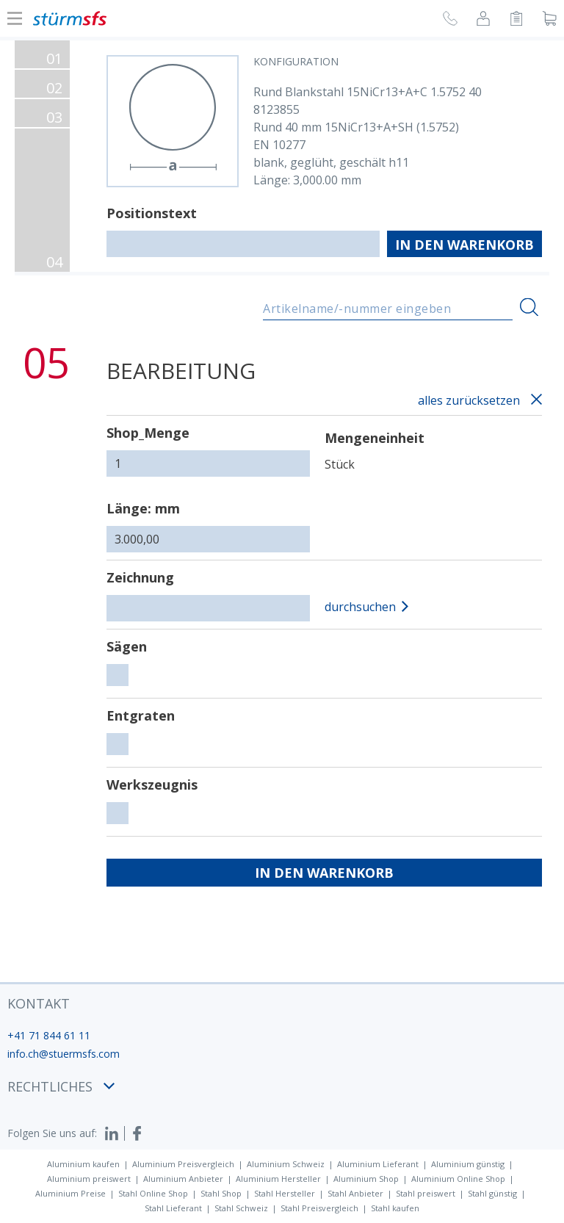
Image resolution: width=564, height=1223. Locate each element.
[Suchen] (529, 306)
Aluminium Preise (70, 1193)
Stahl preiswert (425, 1193)
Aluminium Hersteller (278, 1178)
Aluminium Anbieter (183, 1178)
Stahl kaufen (395, 1207)
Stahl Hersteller (284, 1193)
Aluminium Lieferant (378, 1163)
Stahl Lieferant (173, 1207)
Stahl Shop (221, 1193)
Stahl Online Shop (153, 1193)
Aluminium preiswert (89, 1178)
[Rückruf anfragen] (450, 20)
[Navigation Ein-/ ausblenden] (14, 18)
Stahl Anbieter (355, 1193)
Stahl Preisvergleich (319, 1207)
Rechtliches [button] (61, 1086)
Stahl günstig (492, 1193)
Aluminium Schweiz (286, 1163)
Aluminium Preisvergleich (183, 1163)
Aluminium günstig (468, 1163)
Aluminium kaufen (83, 1163)
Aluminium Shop (366, 1178)
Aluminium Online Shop (458, 1178)
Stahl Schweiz (241, 1207)
